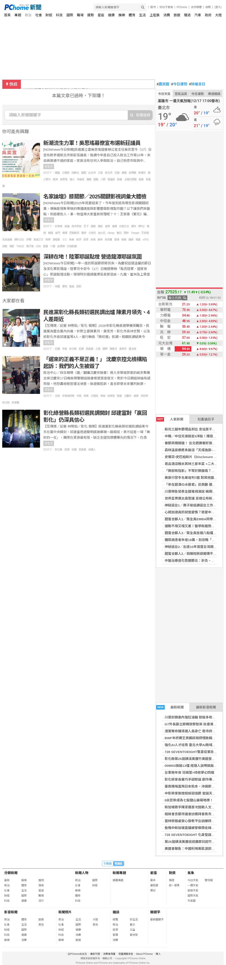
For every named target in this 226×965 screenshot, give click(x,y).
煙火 (72, 179)
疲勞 (100, 239)
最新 (7, 880)
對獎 (172, 873)
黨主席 (132, 348)
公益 (132, 929)
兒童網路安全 (125, 954)
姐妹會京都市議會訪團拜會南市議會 (191, 814)
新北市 (108, 172)
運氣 (100, 226)
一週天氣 (193, 885)
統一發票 (174, 885)
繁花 (119, 233)
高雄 (66, 226)
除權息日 (197, 84)
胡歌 (4, 246)
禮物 (64, 286)
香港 (107, 226)
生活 (142, 15)
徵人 (158, 954)
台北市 (92, 172)
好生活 (134, 919)
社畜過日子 (206, 419)
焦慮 (71, 239)
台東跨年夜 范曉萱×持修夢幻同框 (189, 772)
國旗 (93, 226)
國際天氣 (193, 895)
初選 (57, 348)
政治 (28, 15)
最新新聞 (170, 707)
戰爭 (83, 233)
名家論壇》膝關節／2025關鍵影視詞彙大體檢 (94, 196)
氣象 (191, 873)
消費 (166, 15)
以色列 (92, 233)
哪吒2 (141, 226)
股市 (153, 7)
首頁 (7, 15)
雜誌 (187, 15)
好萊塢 (58, 226)
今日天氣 (164, 94)
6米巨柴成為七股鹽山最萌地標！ (189, 800)
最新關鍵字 (157, 919)
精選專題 (118, 880)
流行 (41, 900)
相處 (138, 239)
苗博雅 (132, 172)
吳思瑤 (63, 179)
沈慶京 (127, 395)
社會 (38, 15)
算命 (153, 880)
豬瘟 (57, 172)
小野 (102, 179)
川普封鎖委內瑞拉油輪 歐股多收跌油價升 (195, 717)
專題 (17, 15)
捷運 (114, 226)
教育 (55, 179)
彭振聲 (15, 402)
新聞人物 (81, 873)
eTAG (145, 239)
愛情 (116, 239)
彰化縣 (72, 348)
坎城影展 (72, 246)
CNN (38, 246)
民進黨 (89, 348)
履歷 (83, 172)
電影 (11, 246)
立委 (100, 172)
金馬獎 (61, 246)
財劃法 (75, 172)
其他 (41, 924)
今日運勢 (179, 84)
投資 (85, 239)
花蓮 (116, 172)
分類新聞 (11, 873)
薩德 (130, 239)
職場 (80, 15)
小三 (64, 239)
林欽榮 (144, 395)
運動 (95, 179)
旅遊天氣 (193, 890)
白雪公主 (124, 226)
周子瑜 (30, 246)
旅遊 (177, 15)
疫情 (92, 239)
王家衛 (145, 233)
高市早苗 (76, 226)
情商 (41, 885)
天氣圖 (192, 900)
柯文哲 (6, 402)
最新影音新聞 (206, 707)
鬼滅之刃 (38, 239)
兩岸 (126, 233)
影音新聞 (11, 912)
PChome (182, 7)
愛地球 (134, 934)
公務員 (65, 172)
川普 (52, 246)
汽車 (197, 15)
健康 (111, 15)
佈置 (57, 286)
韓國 (50, 233)
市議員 (80, 179)
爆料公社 (19, 239)
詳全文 (49, 166)
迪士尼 (101, 233)
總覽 (115, 919)
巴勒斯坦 (74, 233)
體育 (132, 15)
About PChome (144, 954)
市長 (64, 348)
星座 (101, 15)
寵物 (41, 880)
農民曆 (163, 84)
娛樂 (121, 15)
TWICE (20, 246)
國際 (69, 15)
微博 (47, 239)
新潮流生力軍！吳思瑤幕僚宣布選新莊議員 (91, 143)
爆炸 (133, 226)
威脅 (136, 395)
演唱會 (56, 239)
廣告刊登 (95, 954)
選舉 (104, 348)
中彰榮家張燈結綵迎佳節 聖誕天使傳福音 (195, 793)
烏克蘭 (108, 239)
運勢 (90, 15)
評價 (28, 239)
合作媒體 (196, 7)
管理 (115, 934)
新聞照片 (65, 912)
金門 (57, 233)
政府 (208, 15)
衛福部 (111, 179)
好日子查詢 (166, 7)
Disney (111, 233)
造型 (78, 286)
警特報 (209, 880)
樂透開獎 (214, 94)
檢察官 (111, 395)
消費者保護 (109, 954)
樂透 (171, 880)
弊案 (86, 395)
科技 (59, 15)
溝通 (88, 179)
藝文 (132, 924)
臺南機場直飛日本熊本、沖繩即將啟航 (193, 786)
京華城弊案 (68, 395)
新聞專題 (119, 873)
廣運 (124, 172)
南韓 (123, 239)
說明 (208, 7)
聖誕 (71, 286)
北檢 (57, 395)
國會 (141, 179)
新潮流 (142, 172)
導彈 (64, 233)
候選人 (92, 449)
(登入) (218, 7)
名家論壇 (7, 239)
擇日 (153, 890)
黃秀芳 (122, 348)
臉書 (119, 179)
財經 (49, 15)
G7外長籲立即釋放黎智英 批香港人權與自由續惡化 (64, 84)
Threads (135, 233)
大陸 (218, 15)
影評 (78, 239)
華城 (102, 395)
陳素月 (113, 348)
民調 (81, 348)
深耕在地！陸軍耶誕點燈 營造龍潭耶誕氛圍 (92, 257)
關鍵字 (155, 912)
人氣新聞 (169, 419)
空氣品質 (181, 94)
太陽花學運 (130, 179)
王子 (86, 226)
